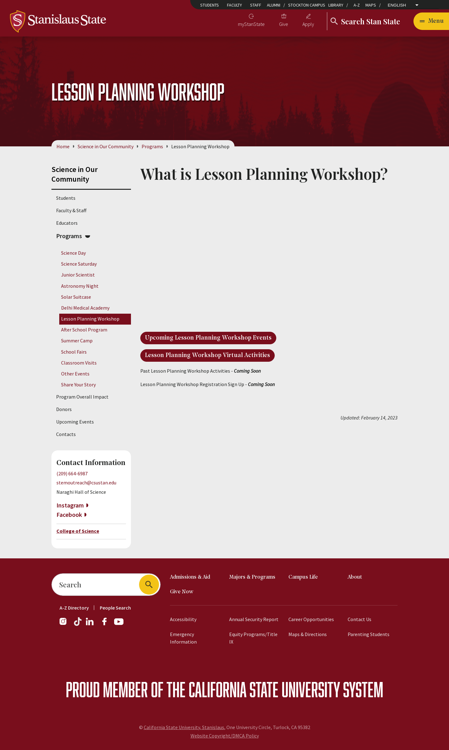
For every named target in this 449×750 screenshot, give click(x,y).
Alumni (273, 5)
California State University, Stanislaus (184, 727)
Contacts (66, 434)
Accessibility (183, 619)
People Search (115, 608)
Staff (255, 5)
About (355, 577)
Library (335, 5)
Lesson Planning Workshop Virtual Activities (207, 355)
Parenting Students (368, 634)
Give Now (181, 592)
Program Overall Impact (82, 397)
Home (63, 146)
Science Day (73, 253)
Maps (370, 5)
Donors (64, 409)
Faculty (234, 5)
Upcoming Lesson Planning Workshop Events (208, 338)
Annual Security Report (253, 619)
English (397, 5)
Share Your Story (78, 384)
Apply (308, 24)
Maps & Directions (307, 634)
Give (283, 24)
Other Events (75, 373)
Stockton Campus (306, 5)
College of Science (77, 531)
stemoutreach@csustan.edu (86, 482)
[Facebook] (107, 624)
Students (209, 5)
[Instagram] (65, 624)
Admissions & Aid (190, 577)
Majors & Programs (252, 577)
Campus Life (303, 577)
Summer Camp (77, 340)
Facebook (69, 514)
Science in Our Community (105, 146)
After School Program (84, 329)
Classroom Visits (79, 363)
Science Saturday (79, 264)
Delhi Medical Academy (85, 308)
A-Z (357, 5)
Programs (152, 146)
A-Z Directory (74, 608)
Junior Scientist (78, 275)
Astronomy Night (80, 286)
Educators (67, 223)
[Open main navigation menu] (431, 21)
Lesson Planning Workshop (90, 319)
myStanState (251, 24)
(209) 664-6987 (72, 473)
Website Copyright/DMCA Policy (225, 736)
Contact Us (359, 619)
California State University (264, 689)
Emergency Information (183, 638)
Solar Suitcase (76, 297)
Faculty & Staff (71, 210)
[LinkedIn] (90, 624)
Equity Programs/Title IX (253, 638)
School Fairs (74, 352)
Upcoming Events (75, 422)
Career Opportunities (311, 619)
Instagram (70, 505)
